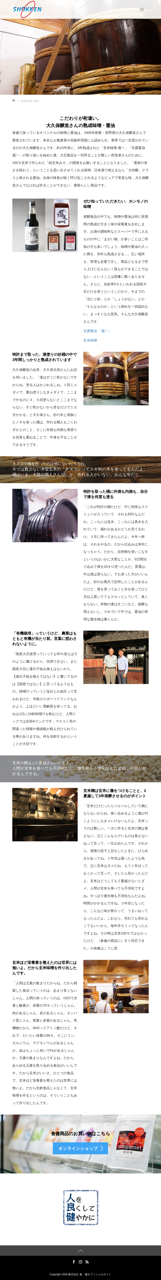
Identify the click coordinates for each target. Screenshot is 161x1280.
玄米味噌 (90, 340)
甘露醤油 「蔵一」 (97, 331)
